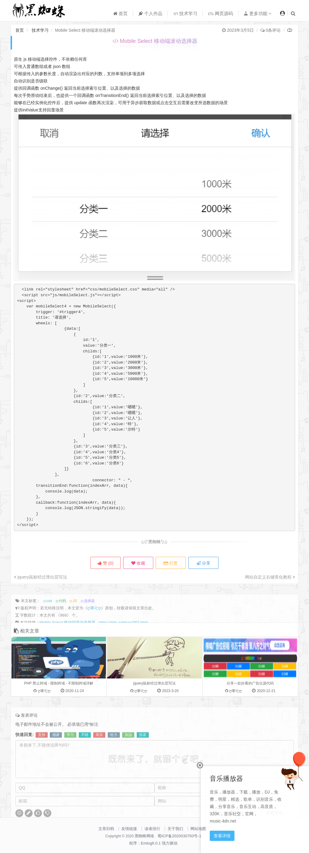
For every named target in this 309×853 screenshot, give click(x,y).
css (49, 619)
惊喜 (142, 754)
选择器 (89, 619)
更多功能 (258, 13)
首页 (120, 13)
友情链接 (129, 828)
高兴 (99, 754)
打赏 (171, 563)
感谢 (55, 754)
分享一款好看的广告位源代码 (250, 710)
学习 (70, 754)
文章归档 (106, 828)
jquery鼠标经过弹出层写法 (40, 577)
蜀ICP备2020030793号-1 (179, 836)
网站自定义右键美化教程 (270, 577)
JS (75, 619)
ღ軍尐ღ (94, 626)
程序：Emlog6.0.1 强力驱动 (153, 843)
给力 (113, 754)
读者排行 (152, 828)
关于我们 (175, 828)
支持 (41, 754)
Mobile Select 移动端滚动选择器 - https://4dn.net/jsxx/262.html (94, 641)
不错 (84, 754)
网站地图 (198, 828)
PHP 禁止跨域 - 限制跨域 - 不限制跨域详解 (58, 710)
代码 (62, 619)
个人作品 (150, 13)
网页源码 (220, 13)
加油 (128, 754)
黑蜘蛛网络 (144, 836)
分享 (203, 563)
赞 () (105, 563)
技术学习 (185, 13)
